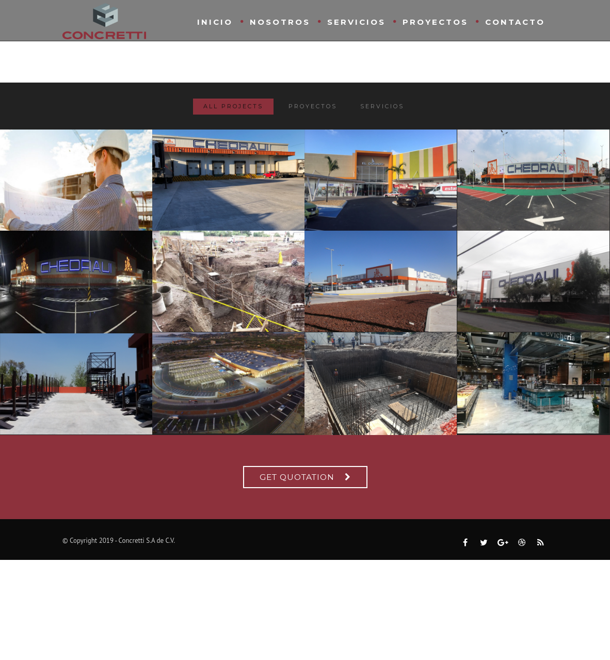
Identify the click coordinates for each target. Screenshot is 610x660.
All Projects (233, 108)
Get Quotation (297, 477)
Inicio (215, 22)
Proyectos (435, 22)
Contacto (515, 22)
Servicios (356, 22)
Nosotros (280, 22)
